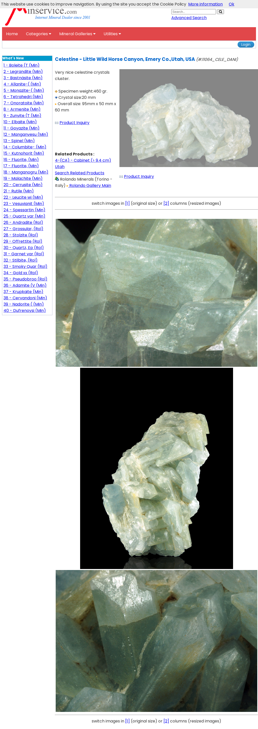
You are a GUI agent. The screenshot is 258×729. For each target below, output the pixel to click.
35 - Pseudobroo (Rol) (25, 279)
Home (12, 34)
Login (245, 44)
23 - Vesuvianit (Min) (24, 204)
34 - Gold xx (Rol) (21, 273)
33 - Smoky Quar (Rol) (25, 266)
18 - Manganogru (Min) (26, 172)
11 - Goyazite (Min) (22, 128)
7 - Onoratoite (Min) (24, 103)
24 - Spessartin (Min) (24, 210)
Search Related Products (79, 173)
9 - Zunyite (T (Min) (22, 115)
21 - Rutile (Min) (19, 191)
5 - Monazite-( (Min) (24, 90)
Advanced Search (189, 18)
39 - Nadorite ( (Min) (24, 304)
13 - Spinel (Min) (19, 141)
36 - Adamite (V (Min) (25, 285)
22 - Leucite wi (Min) (23, 197)
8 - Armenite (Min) (22, 109)
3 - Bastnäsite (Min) (23, 78)
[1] (127, 203)
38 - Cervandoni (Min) (25, 298)
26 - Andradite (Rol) (23, 222)
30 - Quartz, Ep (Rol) (24, 248)
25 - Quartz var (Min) (24, 216)
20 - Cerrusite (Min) (23, 185)
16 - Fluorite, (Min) (21, 160)
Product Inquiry (74, 123)
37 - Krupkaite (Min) (23, 292)
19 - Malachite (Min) (23, 178)
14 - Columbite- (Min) (25, 147)
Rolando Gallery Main (89, 185)
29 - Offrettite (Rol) (23, 241)
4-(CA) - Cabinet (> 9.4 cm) (83, 160)
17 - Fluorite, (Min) (21, 166)
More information (205, 4)
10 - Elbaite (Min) (20, 122)
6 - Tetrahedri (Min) (23, 97)
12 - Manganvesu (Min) (26, 134)
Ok (231, 4)
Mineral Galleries (77, 34)
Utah (59, 167)
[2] (166, 203)
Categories (38, 34)
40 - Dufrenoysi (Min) (25, 310)
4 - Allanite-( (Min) (22, 84)
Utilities (112, 34)
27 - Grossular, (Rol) (23, 229)
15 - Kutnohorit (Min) (24, 153)
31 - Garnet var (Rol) (24, 254)
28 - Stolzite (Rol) (21, 235)
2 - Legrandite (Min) (23, 71)
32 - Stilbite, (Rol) (21, 260)
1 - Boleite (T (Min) (22, 65)
